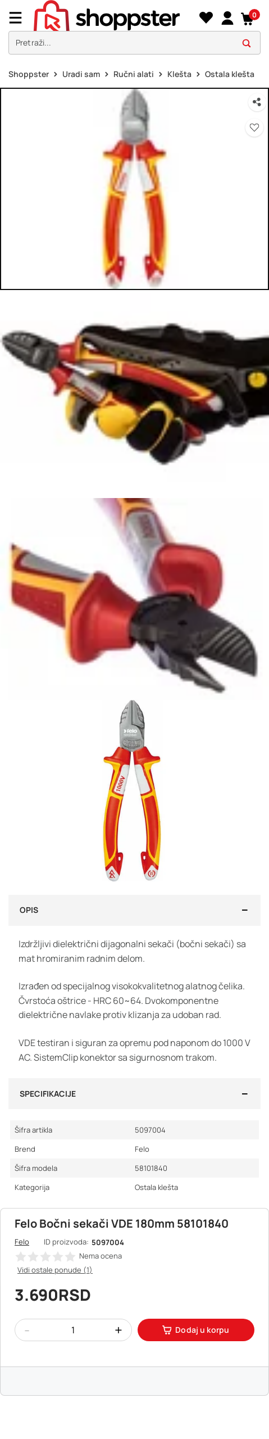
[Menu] (19, 17)
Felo (22, 1242)
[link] (227, 17)
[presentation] (134, 30)
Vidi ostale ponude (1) (55, 1270)
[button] (248, 18)
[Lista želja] (206, 18)
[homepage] (107, 16)
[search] (134, 43)
